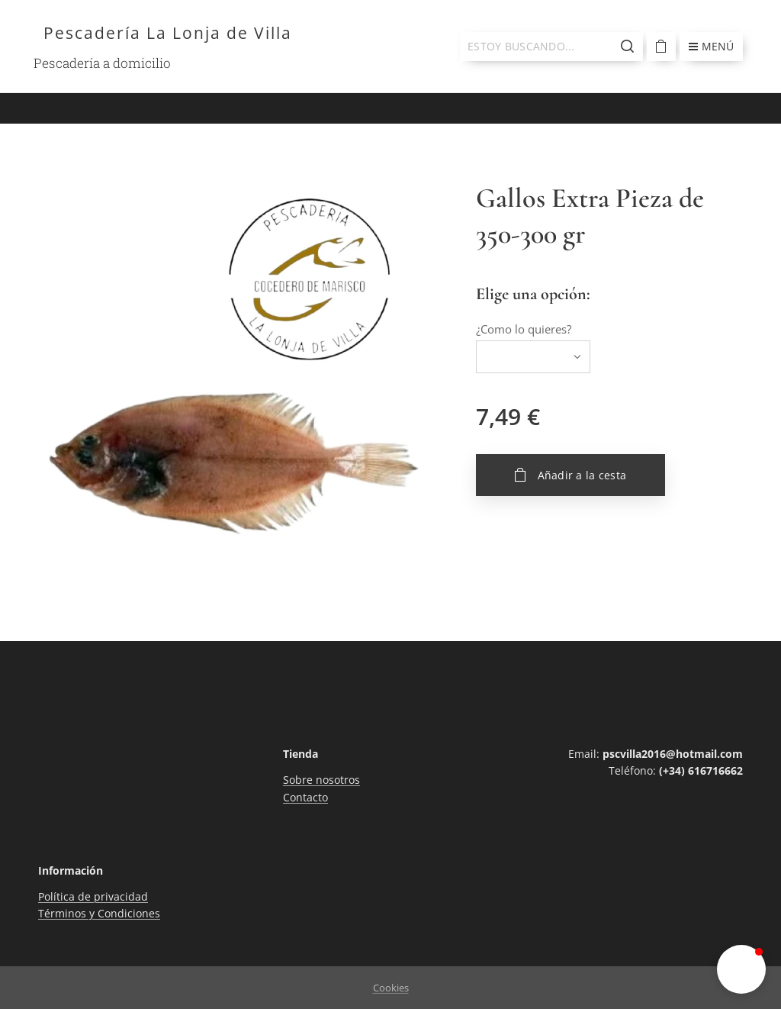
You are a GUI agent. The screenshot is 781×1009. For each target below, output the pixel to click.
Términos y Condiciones (99, 914)
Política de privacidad (93, 896)
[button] (741, 969)
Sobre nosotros (321, 780)
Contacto (305, 797)
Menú (711, 46)
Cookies (391, 987)
